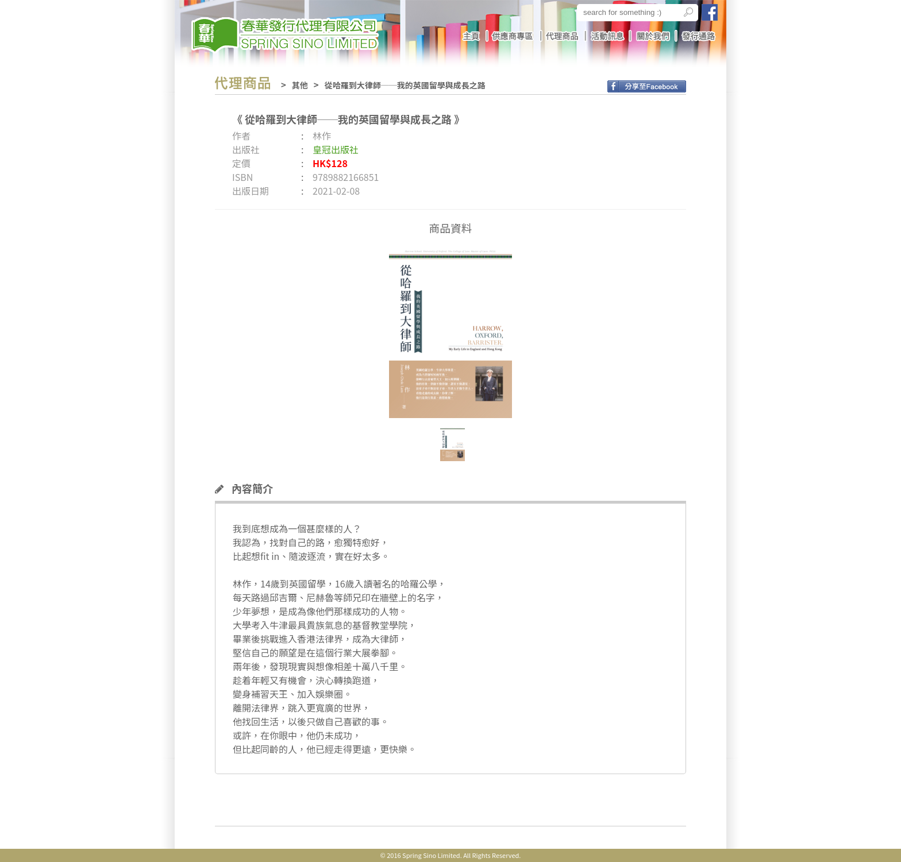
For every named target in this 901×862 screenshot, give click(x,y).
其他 (300, 85)
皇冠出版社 (336, 149)
